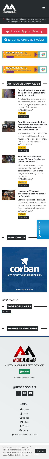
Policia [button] (6, 311)
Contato (24, 430)
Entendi (40, 451)
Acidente (22, 182)
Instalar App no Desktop (24, 31)
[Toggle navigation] (44, 8)
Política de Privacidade (24, 434)
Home (24, 409)
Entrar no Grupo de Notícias (24, 39)
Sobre (24, 413)
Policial (22, 113)
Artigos (24, 418)
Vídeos (24, 426)
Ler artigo (23, 116)
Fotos (24, 422)
